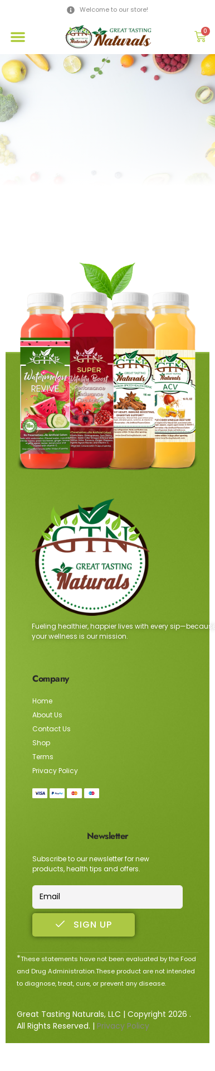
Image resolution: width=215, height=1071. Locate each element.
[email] (107, 897)
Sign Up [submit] (84, 924)
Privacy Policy (123, 1025)
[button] (18, 37)
